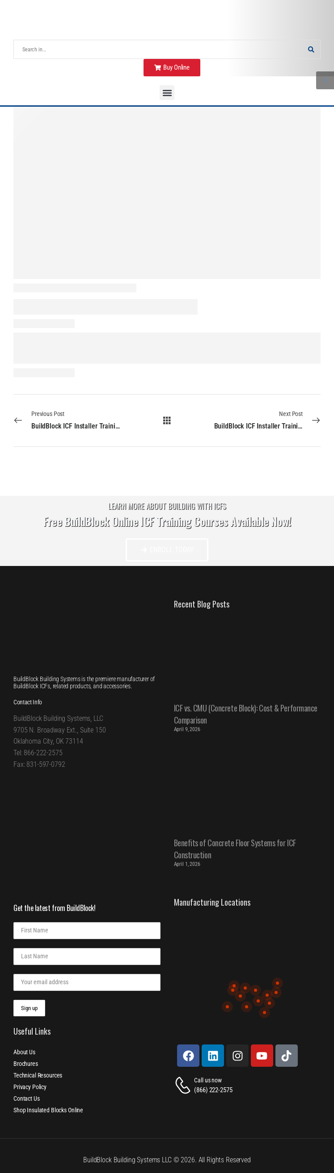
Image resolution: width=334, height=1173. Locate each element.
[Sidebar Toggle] (325, 80)
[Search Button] (311, 49)
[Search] (158, 49)
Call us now (207, 1080)
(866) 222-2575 (213, 1090)
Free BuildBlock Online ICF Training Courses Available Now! (167, 521)
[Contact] (184, 1085)
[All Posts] (167, 420)
